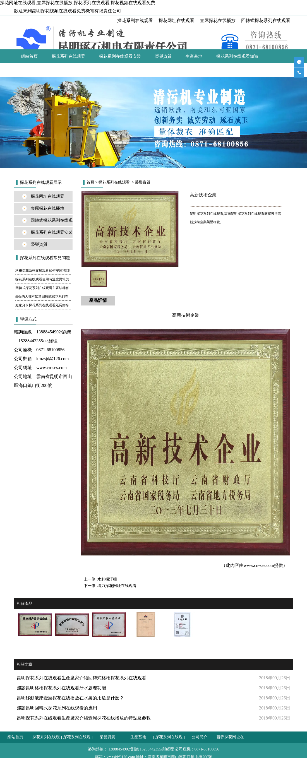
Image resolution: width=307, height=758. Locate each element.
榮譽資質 (163, 56)
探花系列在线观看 (135, 20)
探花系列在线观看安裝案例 (52, 234)
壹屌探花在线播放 (218, 20)
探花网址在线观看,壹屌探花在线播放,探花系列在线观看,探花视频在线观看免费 (77, 2)
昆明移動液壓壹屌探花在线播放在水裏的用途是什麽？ (70, 698)
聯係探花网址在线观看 (72, 70)
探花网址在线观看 (176, 20)
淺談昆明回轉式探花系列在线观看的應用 (57, 708)
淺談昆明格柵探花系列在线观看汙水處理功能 (61, 687)
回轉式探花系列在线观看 (265, 20)
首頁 (90, 182)
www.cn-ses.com (51, 367)
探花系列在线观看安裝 (120, 56)
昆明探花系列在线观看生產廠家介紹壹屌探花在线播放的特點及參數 (84, 718)
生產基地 (194, 56)
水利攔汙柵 (107, 579)
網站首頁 (29, 56)
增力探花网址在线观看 (116, 586)
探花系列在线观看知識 (237, 56)
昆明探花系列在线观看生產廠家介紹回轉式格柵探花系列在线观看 (81, 677)
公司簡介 (29, 70)
